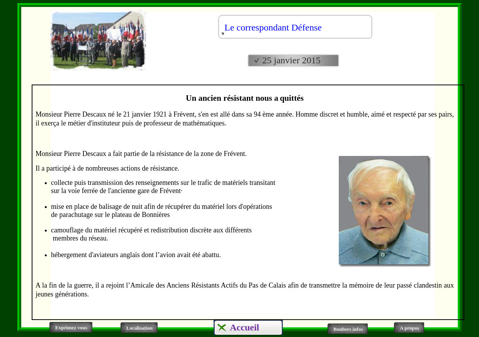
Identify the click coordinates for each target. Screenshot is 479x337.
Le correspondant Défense (273, 27)
